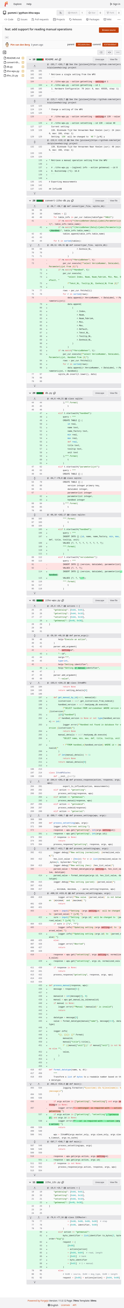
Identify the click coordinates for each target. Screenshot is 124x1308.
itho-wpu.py (52, 600)
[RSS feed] (60, 12)
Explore (17, 4)
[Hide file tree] (4, 52)
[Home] (6, 4)
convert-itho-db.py (57, 200)
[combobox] (101, 52)
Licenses (65, 1305)
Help (28, 4)
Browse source (109, 30)
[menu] (117, 52)
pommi (12, 12)
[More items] (119, 19)
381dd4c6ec (84, 44)
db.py (48, 393)
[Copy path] (60, 59)
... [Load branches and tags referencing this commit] (7, 37)
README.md (51, 59)
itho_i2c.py (52, 1182)
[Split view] (109, 52)
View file (113, 59)
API (74, 1305)
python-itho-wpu (29, 12)
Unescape (99, 59)
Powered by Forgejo (38, 1300)
